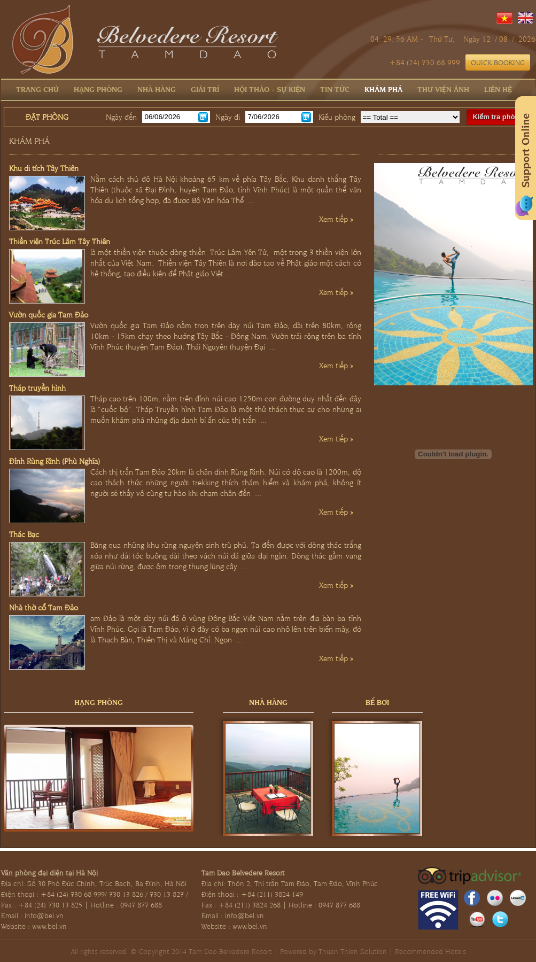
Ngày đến (121, 116)
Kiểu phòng (337, 116)
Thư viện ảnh (443, 89)
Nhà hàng (156, 89)
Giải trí (205, 89)
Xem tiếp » (336, 218)
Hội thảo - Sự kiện (269, 89)
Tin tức (334, 89)
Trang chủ (37, 89)
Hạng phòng (98, 89)
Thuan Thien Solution (353, 951)
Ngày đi (227, 116)
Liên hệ (498, 89)
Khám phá (383, 89)
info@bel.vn (44, 915)
